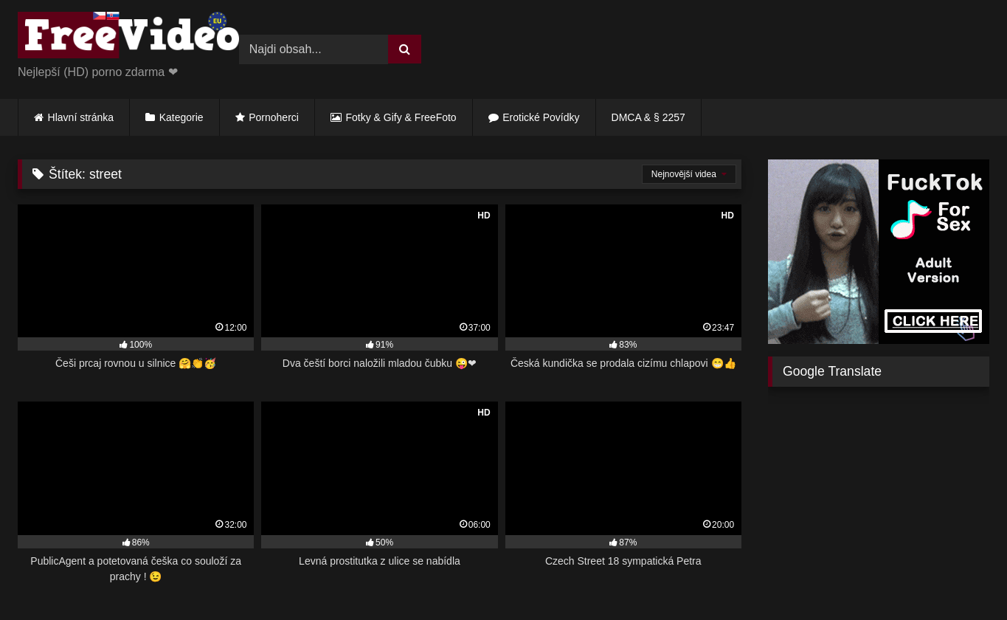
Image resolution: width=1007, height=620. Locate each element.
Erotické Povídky (540, 117)
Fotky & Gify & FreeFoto (401, 117)
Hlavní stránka (81, 117)
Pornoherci (274, 117)
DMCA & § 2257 (648, 117)
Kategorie (181, 117)
